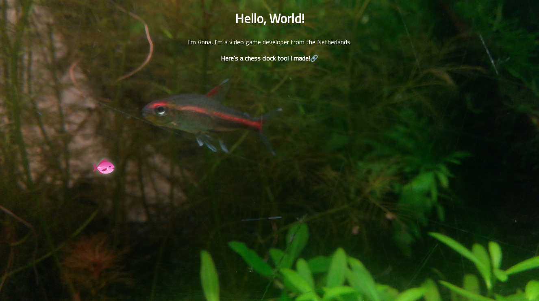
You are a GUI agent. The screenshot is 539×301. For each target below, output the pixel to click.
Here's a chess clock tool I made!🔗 (269, 58)
